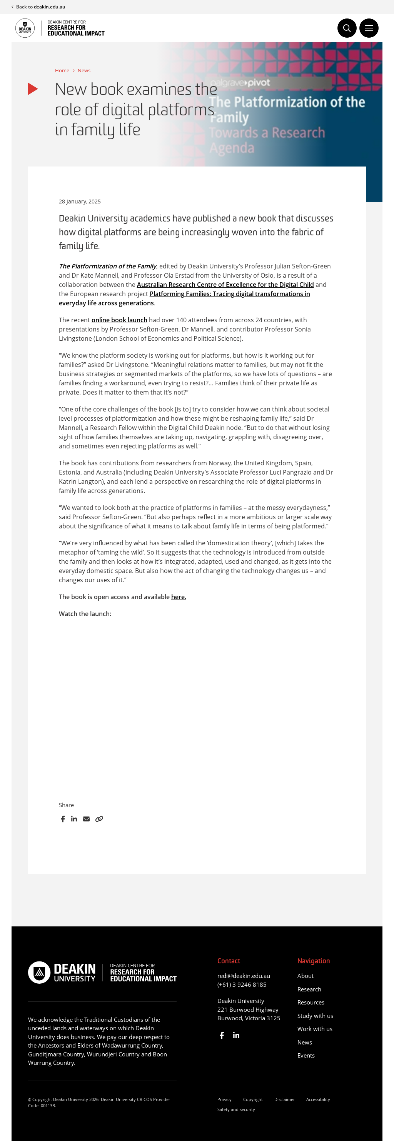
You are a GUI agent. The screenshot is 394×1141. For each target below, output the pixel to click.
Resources (310, 1002)
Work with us (314, 1029)
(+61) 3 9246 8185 (242, 984)
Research (309, 989)
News (84, 70)
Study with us (315, 1015)
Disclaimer (284, 1099)
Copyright (253, 1099)
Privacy (224, 1099)
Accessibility (318, 1099)
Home (62, 70)
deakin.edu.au (49, 6)
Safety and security (236, 1109)
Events (306, 1055)
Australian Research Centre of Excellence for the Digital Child (225, 284)
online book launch (119, 320)
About (305, 975)
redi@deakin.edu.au (243, 975)
